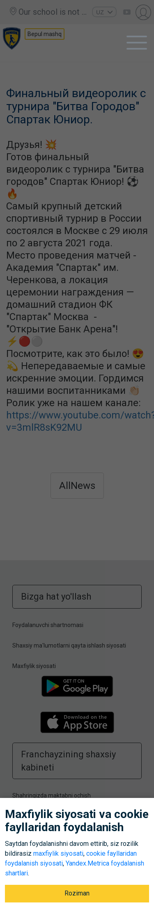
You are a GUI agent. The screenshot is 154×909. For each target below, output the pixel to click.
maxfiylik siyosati (58, 853)
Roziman (77, 893)
